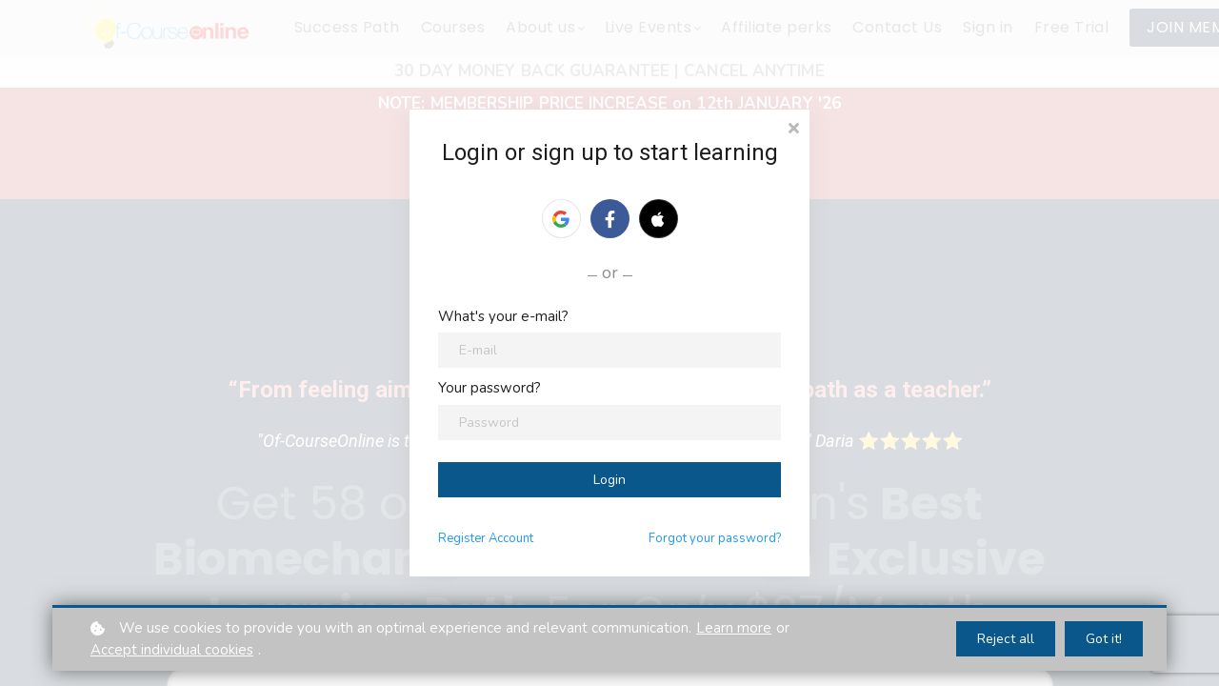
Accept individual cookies (171, 649)
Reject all (1005, 639)
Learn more (733, 627)
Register (485, 538)
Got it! (1104, 639)
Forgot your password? (715, 538)
